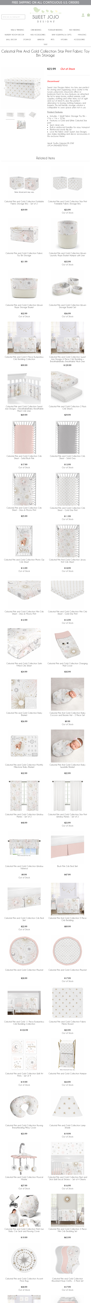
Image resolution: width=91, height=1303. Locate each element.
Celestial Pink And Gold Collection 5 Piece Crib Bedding (67, 919)
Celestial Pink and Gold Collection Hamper (67, 1073)
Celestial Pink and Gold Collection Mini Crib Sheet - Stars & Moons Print (24, 612)
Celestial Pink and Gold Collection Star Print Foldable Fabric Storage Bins (67, 202)
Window (40, 39)
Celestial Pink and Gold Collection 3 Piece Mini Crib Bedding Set (67, 1230)
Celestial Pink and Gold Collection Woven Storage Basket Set (67, 306)
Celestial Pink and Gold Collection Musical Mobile (24, 1178)
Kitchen (64, 39)
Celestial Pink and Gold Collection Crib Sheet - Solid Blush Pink (24, 457)
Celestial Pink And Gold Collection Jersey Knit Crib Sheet (67, 561)
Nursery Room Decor (14, 35)
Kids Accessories (38, 35)
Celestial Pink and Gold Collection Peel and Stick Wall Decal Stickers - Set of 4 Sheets (67, 1178)
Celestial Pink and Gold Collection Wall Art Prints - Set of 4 (24, 1074)
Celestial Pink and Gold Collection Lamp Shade (67, 1126)
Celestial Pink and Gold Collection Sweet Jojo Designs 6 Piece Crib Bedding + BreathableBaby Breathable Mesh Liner (67, 359)
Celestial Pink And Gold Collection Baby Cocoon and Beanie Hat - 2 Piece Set (67, 714)
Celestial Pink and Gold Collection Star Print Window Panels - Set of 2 (67, 815)
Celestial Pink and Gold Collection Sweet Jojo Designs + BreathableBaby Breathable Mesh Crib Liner (24, 408)
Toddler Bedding (55, 30)
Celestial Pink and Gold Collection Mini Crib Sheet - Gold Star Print (67, 612)
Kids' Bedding (74, 30)
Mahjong (82, 35)
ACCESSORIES (79, 39)
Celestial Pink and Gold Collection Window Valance (24, 867)
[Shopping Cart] (88, 15)
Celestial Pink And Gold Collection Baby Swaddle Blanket (67, 766)
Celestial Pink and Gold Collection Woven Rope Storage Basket (24, 306)
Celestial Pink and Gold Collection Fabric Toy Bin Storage (24, 254)
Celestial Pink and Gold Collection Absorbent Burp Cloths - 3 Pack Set (67, 1279)
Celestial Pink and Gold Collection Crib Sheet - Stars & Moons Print (24, 509)
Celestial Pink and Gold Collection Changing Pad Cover (68, 664)
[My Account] (83, 15)
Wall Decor (11, 39)
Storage (27, 39)
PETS (52, 39)
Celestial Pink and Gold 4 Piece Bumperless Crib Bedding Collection (24, 358)
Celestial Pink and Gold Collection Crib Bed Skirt (24, 919)
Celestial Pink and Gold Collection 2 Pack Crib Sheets (67, 407)
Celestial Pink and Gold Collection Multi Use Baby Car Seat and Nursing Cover (24, 1230)
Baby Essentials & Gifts (61, 35)
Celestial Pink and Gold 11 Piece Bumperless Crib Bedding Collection (24, 1023)
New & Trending (17, 30)
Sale (45, 44)
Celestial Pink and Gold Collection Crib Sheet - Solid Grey (67, 457)
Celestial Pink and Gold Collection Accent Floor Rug (24, 1279)
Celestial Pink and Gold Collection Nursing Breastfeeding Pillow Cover (24, 1126)
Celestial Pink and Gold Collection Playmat (24, 970)
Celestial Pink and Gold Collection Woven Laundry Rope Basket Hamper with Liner (67, 254)
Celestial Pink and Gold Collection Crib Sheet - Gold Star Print (67, 509)
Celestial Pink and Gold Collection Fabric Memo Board (67, 1023)
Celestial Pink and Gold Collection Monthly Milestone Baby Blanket (24, 766)
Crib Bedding (36, 30)
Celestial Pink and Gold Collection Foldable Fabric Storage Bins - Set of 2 (24, 202)
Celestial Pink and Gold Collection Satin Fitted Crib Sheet (24, 664)
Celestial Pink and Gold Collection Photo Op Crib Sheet (24, 561)
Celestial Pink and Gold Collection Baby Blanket (24, 714)
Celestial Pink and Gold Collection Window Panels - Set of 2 (24, 815)
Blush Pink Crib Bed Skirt (67, 866)
